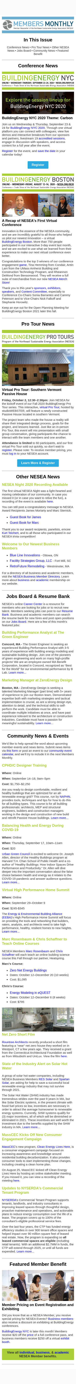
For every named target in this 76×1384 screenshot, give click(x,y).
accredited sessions (52, 138)
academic (42, 580)
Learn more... (17, 672)
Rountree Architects (15, 1042)
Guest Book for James (25, 517)
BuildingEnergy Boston (17, 241)
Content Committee (34, 291)
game (23, 264)
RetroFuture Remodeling (27, 566)
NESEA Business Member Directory (36, 576)
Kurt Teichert (10, 533)
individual (27, 1352)
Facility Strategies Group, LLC (31, 560)
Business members (60, 1318)
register (7, 450)
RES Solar (46, 1079)
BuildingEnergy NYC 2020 (27, 127)
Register (7, 151)
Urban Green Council (16, 854)
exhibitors (54, 288)
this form (12, 750)
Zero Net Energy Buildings (28, 970)
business (23, 580)
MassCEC (8, 1146)
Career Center (33, 604)
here (50, 501)
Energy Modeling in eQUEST (30, 992)
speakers (8, 291)
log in (12, 453)
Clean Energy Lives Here (53, 1146)
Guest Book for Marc (24, 522)
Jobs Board (18, 621)
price (30, 1334)
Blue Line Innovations (25, 555)
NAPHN (65, 796)
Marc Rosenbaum (37, 951)
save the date (46, 151)
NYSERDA (9, 1200)
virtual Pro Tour (49, 407)
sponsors (40, 288)
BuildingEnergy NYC (15, 1331)
